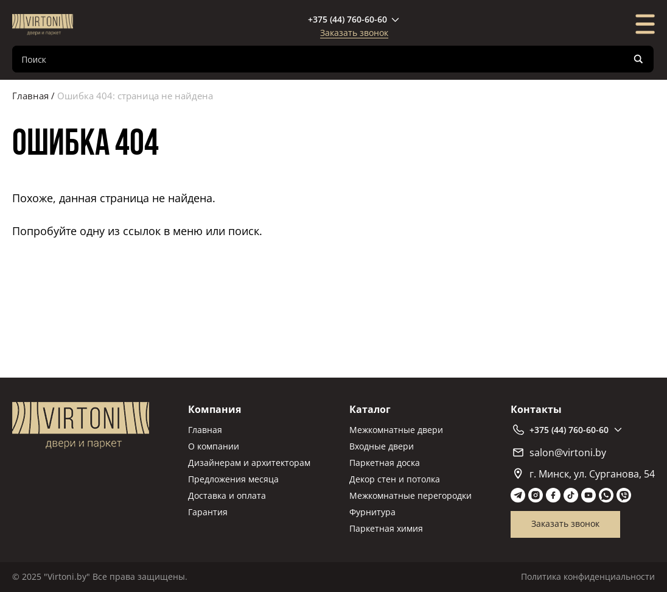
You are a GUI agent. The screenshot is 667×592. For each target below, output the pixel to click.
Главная (30, 96)
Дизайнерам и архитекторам (249, 462)
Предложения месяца (233, 479)
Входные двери (381, 446)
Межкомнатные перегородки (410, 495)
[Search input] (323, 59)
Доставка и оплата (227, 495)
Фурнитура (372, 512)
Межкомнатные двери (396, 429)
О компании (213, 446)
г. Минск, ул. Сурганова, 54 (584, 474)
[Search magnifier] (638, 59)
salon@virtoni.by (559, 452)
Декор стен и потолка (394, 479)
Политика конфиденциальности (588, 576)
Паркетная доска (384, 462)
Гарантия (208, 512)
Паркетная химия (386, 528)
